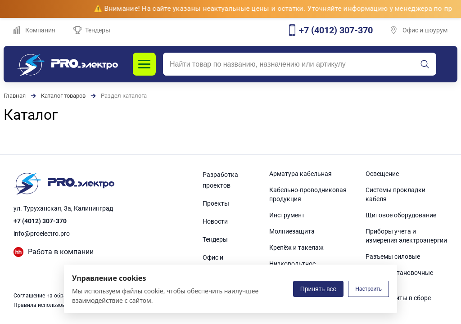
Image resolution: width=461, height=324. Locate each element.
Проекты (216, 203)
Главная (15, 95)
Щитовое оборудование (401, 215)
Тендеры (91, 30)
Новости (215, 221)
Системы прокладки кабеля (395, 194)
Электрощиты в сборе (398, 298)
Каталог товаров (63, 95)
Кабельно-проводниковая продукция (308, 194)
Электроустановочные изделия (399, 277)
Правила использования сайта (54, 305)
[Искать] (425, 64)
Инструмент (287, 215)
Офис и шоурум (419, 30)
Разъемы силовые (393, 256)
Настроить (368, 289)
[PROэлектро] (67, 64)
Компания (34, 30)
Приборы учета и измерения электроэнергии (406, 236)
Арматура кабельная (300, 173)
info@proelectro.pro (42, 233)
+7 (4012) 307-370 (40, 221)
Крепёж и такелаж (296, 247)
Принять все (318, 288)
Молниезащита (292, 231)
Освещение (382, 173)
